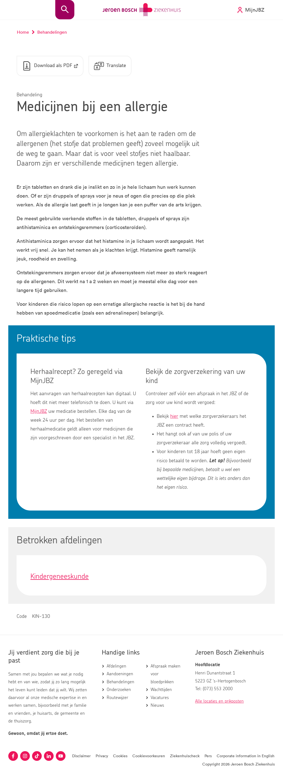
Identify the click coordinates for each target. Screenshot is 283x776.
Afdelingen (116, 666)
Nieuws (157, 705)
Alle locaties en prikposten (219, 701)
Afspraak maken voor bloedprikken (165, 674)
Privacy (102, 755)
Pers (208, 755)
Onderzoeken (119, 689)
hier (174, 416)
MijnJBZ (38, 411)
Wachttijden (161, 689)
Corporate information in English (245, 755)
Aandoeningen (120, 674)
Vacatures (160, 697)
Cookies (120, 755)
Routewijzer (117, 697)
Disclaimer (81, 755)
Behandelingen (120, 682)
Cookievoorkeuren (148, 755)
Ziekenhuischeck (185, 755)
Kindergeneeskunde (59, 576)
